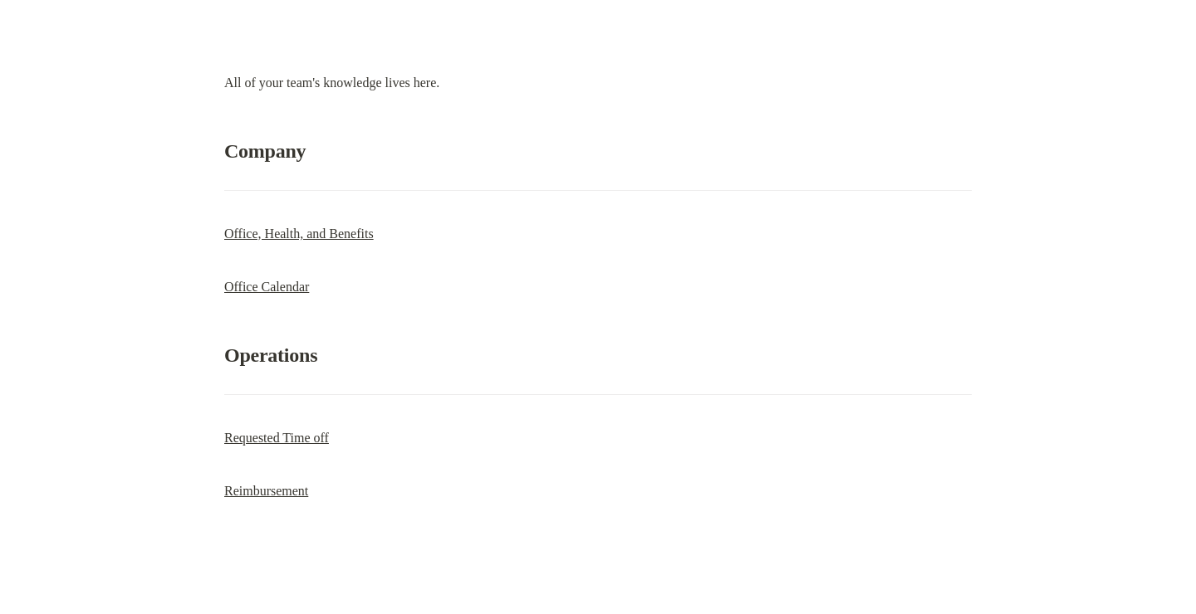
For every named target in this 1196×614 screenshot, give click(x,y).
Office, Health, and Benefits (299, 234)
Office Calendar (266, 287)
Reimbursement (266, 491)
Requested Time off (276, 438)
